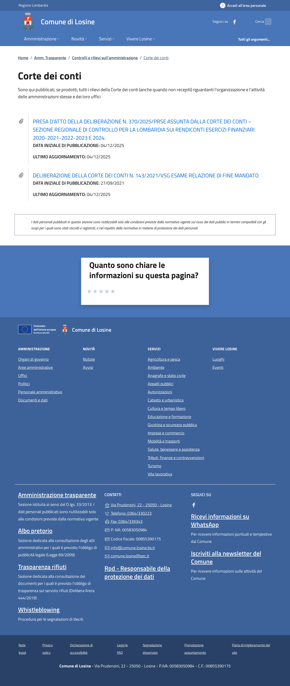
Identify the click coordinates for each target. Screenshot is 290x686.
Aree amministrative (35, 367)
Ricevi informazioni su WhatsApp (220, 520)
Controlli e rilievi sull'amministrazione (105, 58)
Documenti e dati (33, 400)
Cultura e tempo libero (167, 408)
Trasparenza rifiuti (42, 566)
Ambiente (156, 367)
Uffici (22, 375)
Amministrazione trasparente (57, 495)
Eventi (218, 367)
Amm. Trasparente (50, 58)
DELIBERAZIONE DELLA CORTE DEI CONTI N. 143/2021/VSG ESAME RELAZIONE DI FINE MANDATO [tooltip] (146, 175)
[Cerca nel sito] (266, 21)
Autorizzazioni (160, 392)
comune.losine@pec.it (126, 556)
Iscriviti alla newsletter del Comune (226, 557)
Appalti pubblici (160, 384)
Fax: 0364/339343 (123, 521)
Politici (24, 384)
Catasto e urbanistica (166, 400)
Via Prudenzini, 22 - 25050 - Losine (144, 504)
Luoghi (218, 359)
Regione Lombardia (33, 5)
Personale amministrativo (40, 392)
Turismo (154, 466)
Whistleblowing (39, 609)
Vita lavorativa (160, 474)
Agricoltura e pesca (164, 359)
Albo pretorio (35, 530)
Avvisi (88, 367)
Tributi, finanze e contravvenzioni (176, 458)
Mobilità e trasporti (164, 441)
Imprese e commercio (166, 433)
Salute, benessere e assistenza (174, 449)
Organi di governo (33, 359)
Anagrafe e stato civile (167, 375)
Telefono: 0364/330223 (128, 513)
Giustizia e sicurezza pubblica (172, 425)
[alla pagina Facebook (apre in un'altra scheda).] (225, 21)
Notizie (89, 359)
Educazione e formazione (169, 417)
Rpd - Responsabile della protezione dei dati (137, 572)
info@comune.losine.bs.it (129, 548)
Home (23, 58)
